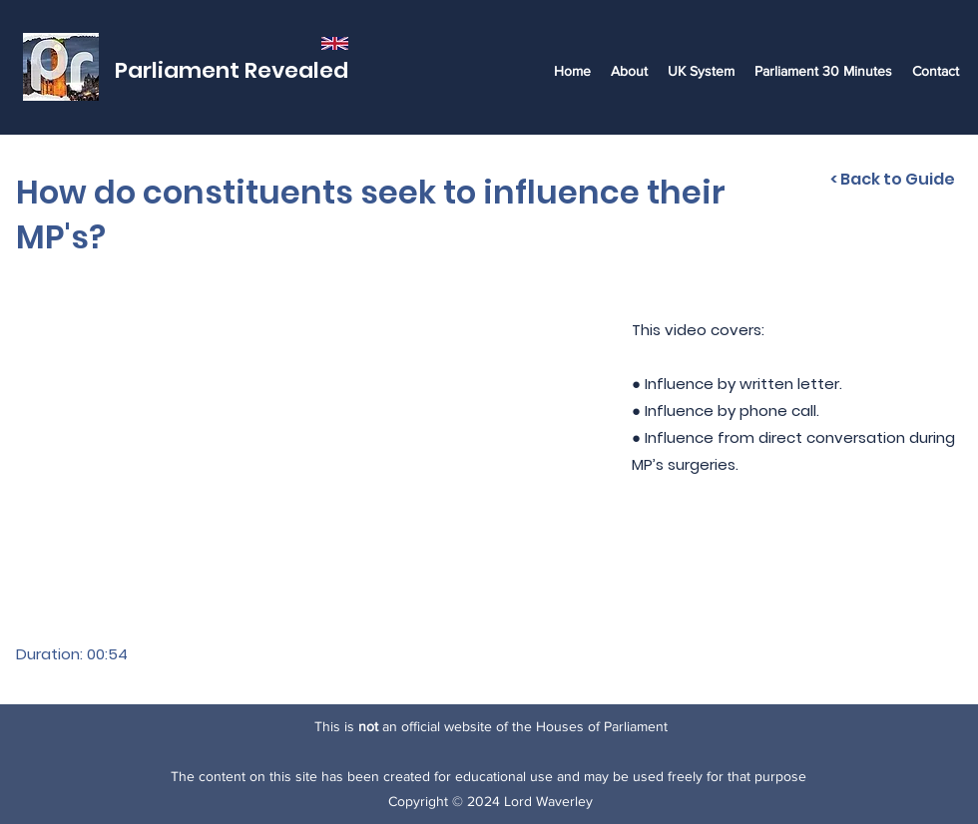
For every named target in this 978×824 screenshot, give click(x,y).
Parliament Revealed (231, 70)
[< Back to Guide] (892, 180)
